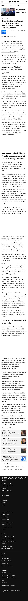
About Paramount (6, 572)
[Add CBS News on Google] (8, 36)
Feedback (4, 582)
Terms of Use (4, 563)
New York (3, 5)
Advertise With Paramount (8, 575)
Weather (17, 5)
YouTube (3, 497)
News (11, 5)
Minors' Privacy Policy (7, 565)
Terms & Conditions (6, 527)
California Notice (5, 558)
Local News (4, 18)
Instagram (4, 502)
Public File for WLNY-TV (7, 539)
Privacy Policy (5, 556)
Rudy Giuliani (7, 464)
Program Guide (5, 519)
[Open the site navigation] (5, 1)
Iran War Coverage (6, 483)
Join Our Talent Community (8, 577)
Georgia (15, 464)
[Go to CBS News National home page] (14, 2)
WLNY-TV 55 (4, 517)
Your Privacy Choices (6, 560)
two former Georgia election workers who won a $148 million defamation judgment (13, 50)
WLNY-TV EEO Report (7, 548)
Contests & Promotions (7, 522)
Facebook (4, 500)
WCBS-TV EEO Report (7, 546)
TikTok (3, 505)
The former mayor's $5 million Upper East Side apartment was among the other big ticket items (12, 266)
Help (2, 580)
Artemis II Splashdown (7, 485)
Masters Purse (5, 488)
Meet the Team (5, 514)
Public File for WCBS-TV (7, 536)
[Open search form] (26, 1)
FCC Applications (6, 544)
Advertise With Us (6, 524)
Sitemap (3, 529)
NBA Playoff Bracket (6, 490)
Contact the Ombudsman (8, 585)
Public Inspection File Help (8, 541)
